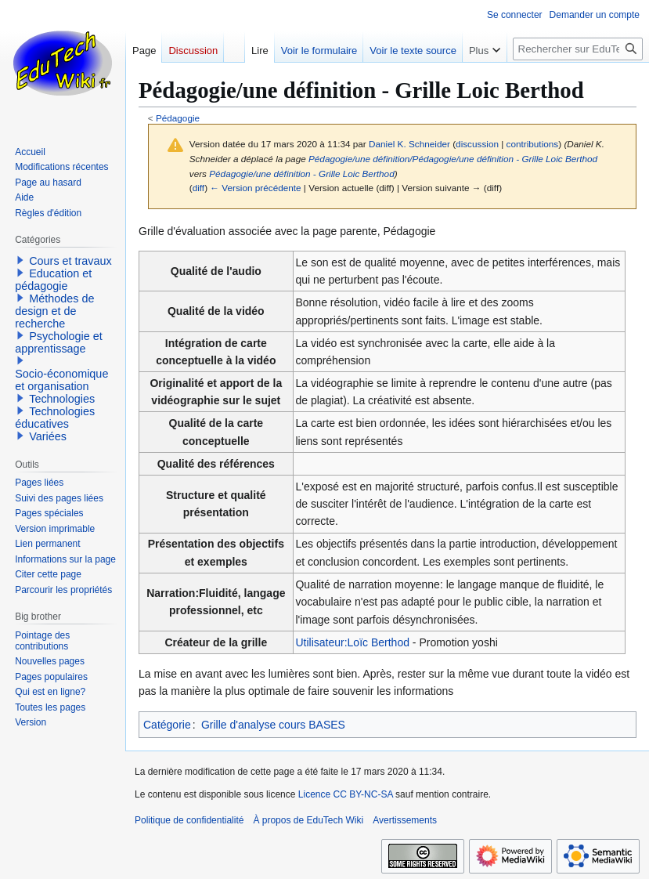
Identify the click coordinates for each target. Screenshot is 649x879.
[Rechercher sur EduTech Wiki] (578, 49)
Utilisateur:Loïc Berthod (352, 642)
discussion (477, 144)
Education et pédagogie (53, 279)
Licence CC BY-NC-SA (345, 794)
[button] (20, 260)
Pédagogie (178, 118)
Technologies (62, 398)
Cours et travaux (70, 261)
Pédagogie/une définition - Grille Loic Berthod (301, 173)
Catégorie (167, 724)
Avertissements (405, 820)
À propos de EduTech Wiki (308, 820)
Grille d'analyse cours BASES (273, 724)
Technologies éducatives (55, 417)
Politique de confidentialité (189, 820)
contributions (533, 144)
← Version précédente (255, 188)
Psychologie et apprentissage (59, 342)
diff (198, 188)
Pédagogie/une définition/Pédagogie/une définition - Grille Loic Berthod (452, 159)
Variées (48, 436)
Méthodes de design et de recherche (54, 311)
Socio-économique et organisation (61, 379)
